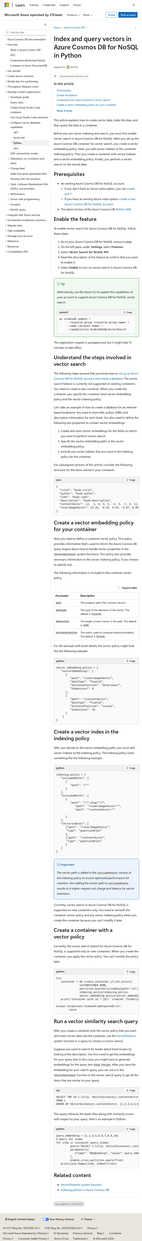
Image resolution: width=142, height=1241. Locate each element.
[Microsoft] (6, 5)
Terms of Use (61, 1238)
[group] (96, 499)
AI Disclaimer (61, 1233)
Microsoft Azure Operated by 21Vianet (24, 1233)
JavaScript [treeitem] (19, 137)
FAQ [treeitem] (12, 55)
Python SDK (123, 209)
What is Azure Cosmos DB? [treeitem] (25, 50)
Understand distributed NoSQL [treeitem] (27, 60)
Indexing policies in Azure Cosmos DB (85, 1190)
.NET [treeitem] (15, 132)
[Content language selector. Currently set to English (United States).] (20, 1219)
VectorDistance (126, 1036)
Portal (111, 15)
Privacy (91, 1228)
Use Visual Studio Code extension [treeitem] (29, 117)
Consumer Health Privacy (32, 1238)
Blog (99, 1233)
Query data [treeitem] (16, 102)
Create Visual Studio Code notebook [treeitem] (25, 110)
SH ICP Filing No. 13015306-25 (20, 1228)
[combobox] (25, 32)
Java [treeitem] (15, 148)
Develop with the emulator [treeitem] (25, 179)
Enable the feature (67, 95)
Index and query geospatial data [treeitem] (28, 173)
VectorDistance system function (81, 1184)
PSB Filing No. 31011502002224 (62, 1228)
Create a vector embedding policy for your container (86, 104)
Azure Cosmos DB (74, 27)
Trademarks (79, 1238)
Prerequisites (64, 90)
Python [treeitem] (17, 143)
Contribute (115, 1233)
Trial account (128, 15)
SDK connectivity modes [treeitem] (24, 153)
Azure (57, 27)
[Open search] (134, 5)
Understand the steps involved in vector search (83, 100)
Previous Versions (83, 1233)
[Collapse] (45, 24)
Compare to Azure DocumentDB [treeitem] (28, 65)
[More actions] (136, 28)
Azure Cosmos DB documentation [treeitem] (26, 39)
